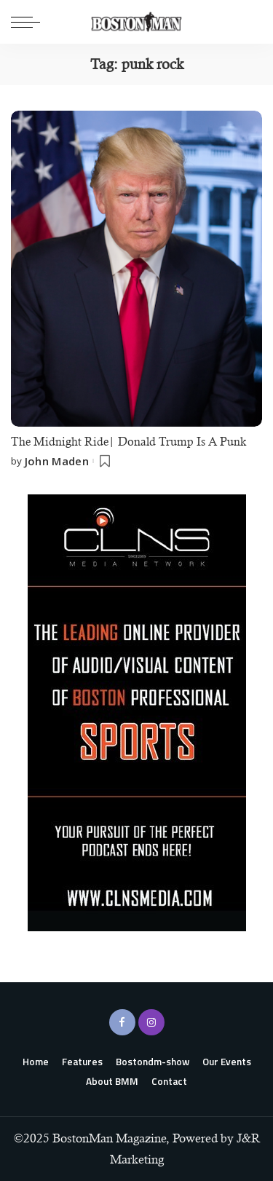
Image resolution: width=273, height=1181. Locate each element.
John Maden (57, 461)
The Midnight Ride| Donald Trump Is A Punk (128, 442)
